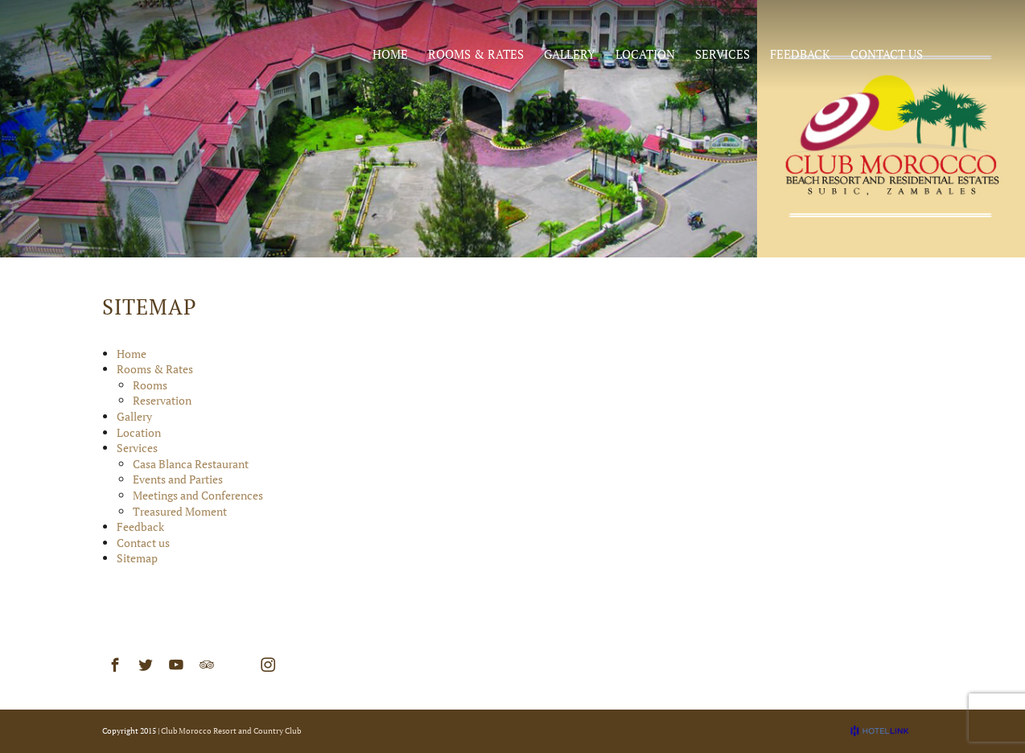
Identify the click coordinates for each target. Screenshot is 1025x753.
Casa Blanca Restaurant (191, 463)
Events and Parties (178, 479)
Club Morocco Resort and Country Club (231, 731)
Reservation (162, 400)
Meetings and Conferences (198, 495)
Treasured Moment (180, 511)
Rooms (150, 385)
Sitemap (137, 558)
